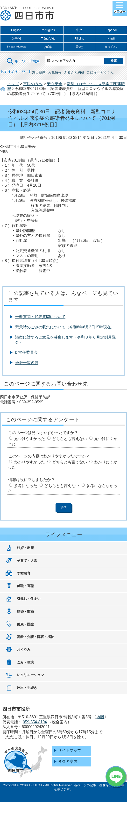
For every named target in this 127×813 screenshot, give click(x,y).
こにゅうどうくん (100, 72)
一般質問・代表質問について (40, 317)
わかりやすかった (29, 462)
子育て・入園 (27, 560)
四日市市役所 (28, 13)
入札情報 (55, 72)
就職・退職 (25, 586)
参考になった (25, 486)
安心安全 (54, 84)
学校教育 (23, 573)
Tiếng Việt (48, 38)
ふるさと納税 (74, 72)
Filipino (80, 38)
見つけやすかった (29, 439)
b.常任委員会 (26, 352)
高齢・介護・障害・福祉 (35, 637)
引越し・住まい (29, 599)
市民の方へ (32, 84)
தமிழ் (48, 46)
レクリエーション (30, 675)
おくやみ (23, 649)
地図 (100, 717)
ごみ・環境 (25, 662)
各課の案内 (67, 761)
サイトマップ (69, 750)
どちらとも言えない (69, 439)
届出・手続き (27, 688)
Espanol (111, 30)
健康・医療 (25, 624)
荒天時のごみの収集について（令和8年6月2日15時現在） (65, 327)
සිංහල (79, 46)
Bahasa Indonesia (16, 46)
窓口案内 (39, 72)
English (16, 30)
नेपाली (111, 38)
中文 (79, 30)
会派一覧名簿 (26, 363)
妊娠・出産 (25, 548)
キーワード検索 (23, 58)
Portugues (48, 30)
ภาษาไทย (111, 46)
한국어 (16, 38)
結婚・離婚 (25, 611)
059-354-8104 (35, 722)
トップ (13, 84)
